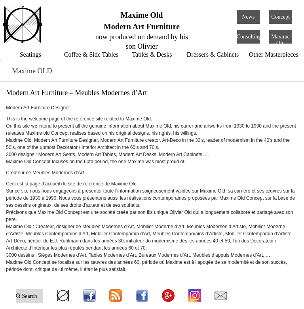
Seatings (30, 54)
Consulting (249, 37)
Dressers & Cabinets (213, 54)
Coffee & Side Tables (91, 54)
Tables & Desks (152, 54)
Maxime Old (280, 40)
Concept (280, 17)
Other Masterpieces (273, 54)
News (248, 17)
